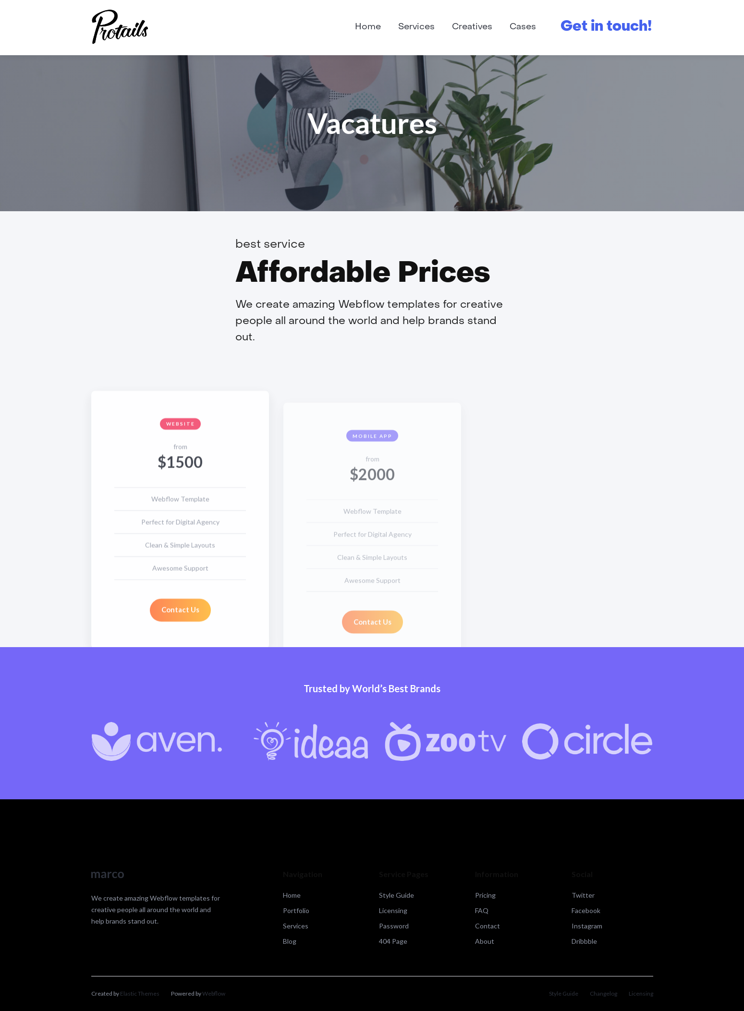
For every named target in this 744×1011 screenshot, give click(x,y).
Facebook (586, 910)
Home (368, 27)
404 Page (393, 941)
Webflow (213, 993)
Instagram (587, 926)
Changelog (603, 993)
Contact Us (180, 614)
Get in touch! (606, 27)
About (484, 941)
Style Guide (396, 895)
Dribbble (584, 941)
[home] (120, 27)
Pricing (485, 895)
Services (416, 27)
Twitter (583, 895)
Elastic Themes (139, 993)
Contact (487, 926)
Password (394, 926)
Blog (289, 941)
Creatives (472, 27)
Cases (523, 27)
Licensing (393, 910)
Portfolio (296, 910)
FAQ (481, 910)
